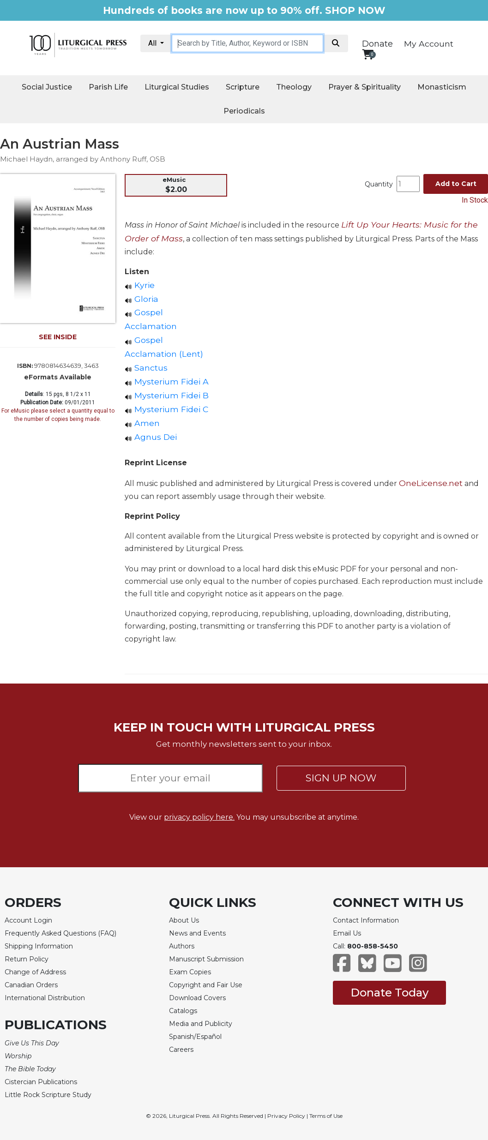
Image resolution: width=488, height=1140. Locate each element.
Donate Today (389, 992)
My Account (428, 43)
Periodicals (244, 111)
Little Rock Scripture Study (48, 1095)
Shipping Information (39, 946)
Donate (377, 44)
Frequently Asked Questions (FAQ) (60, 933)
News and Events (197, 933)
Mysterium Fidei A (167, 381)
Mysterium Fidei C (166, 409)
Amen (142, 423)
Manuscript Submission (206, 959)
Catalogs (183, 1011)
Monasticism (441, 87)
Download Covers (197, 998)
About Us (184, 920)
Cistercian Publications (41, 1082)
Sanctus (146, 367)
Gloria (141, 299)
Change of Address (35, 972)
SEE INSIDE (58, 337)
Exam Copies (190, 972)
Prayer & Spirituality (364, 87)
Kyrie (140, 285)
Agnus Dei (151, 437)
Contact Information (366, 920)
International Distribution (45, 998)
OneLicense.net (431, 483)
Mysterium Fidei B (167, 395)
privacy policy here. (199, 817)
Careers (181, 1049)
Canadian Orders (31, 985)
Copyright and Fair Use (205, 985)
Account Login (28, 920)
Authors (181, 946)
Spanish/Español (195, 1036)
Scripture (242, 87)
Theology (294, 87)
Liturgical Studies (177, 87)
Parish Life (108, 87)
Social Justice (47, 87)
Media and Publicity (200, 1024)
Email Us (347, 933)
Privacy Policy (286, 1115)
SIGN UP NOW (341, 778)
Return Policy (26, 959)
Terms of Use (326, 1115)
